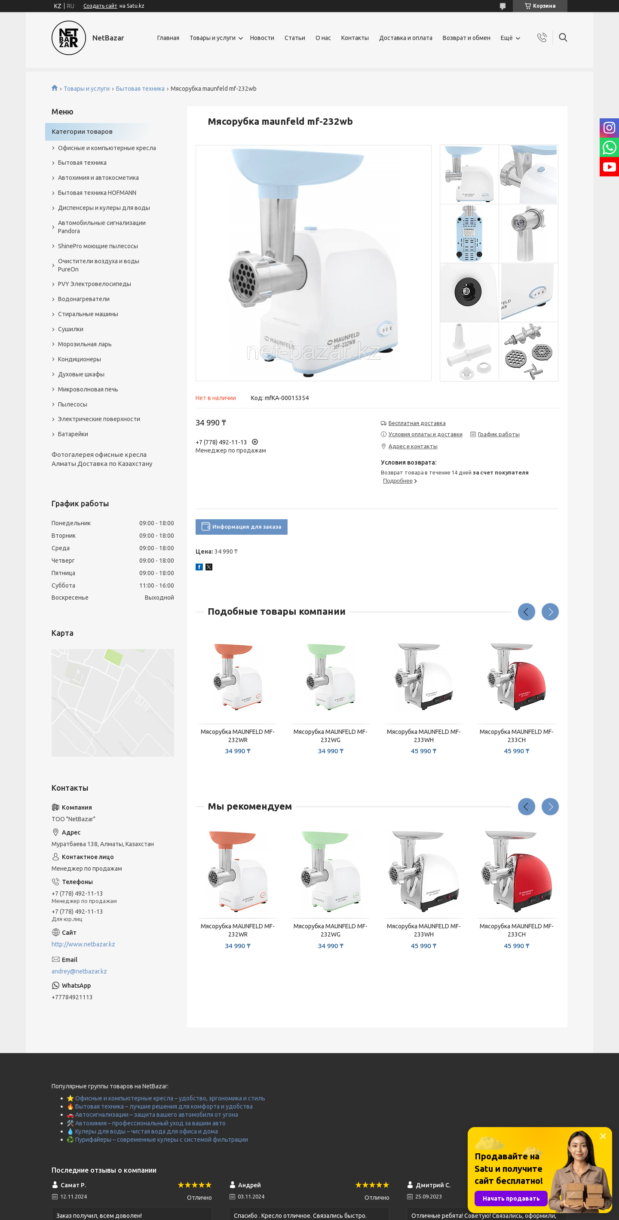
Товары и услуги (213, 37)
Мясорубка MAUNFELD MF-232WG (331, 735)
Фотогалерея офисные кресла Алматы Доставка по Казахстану (102, 459)
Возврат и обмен (466, 37)
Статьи (295, 37)
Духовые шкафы (81, 374)
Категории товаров (82, 131)
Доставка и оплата (405, 37)
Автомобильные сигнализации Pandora (102, 226)
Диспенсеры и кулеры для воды (104, 207)
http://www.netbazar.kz (83, 944)
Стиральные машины (88, 314)
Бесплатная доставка (417, 423)
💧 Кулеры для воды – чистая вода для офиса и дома (142, 1131)
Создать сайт (100, 6)
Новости (262, 37)
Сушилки (70, 329)
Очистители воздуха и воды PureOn (98, 265)
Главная (168, 37)
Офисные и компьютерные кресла (107, 148)
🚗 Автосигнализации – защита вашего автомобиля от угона (152, 1114)
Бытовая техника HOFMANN (97, 192)
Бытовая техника (140, 88)
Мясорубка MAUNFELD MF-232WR (238, 735)
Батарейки (73, 434)
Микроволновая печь (88, 389)
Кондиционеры (79, 359)
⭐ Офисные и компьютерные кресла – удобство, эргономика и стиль (166, 1098)
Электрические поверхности (99, 419)
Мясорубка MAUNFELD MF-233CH (517, 735)
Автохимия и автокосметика (98, 177)
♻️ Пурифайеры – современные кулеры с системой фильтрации (157, 1139)
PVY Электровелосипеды (94, 283)
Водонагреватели (84, 299)
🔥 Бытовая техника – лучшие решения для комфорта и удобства (160, 1106)
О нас (323, 37)
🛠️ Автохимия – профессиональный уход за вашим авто (146, 1123)
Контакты (355, 37)
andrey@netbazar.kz (79, 971)
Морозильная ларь (85, 344)
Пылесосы (72, 404)
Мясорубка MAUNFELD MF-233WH (424, 735)
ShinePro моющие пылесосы (98, 246)
